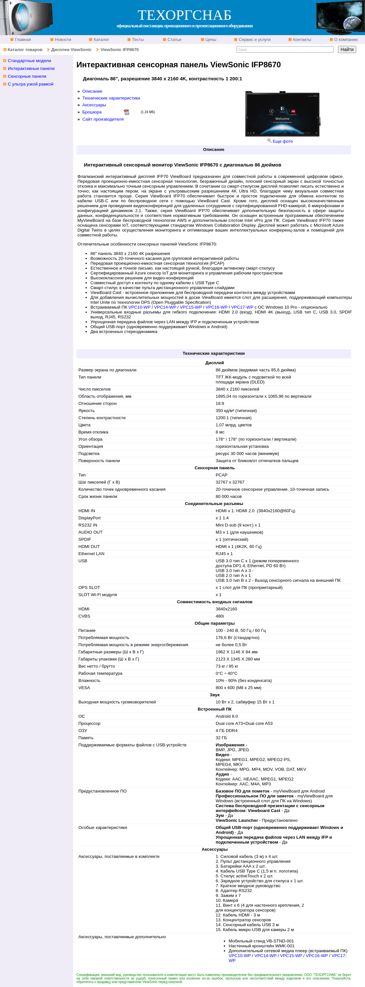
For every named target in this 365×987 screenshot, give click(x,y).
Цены (210, 39)
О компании (345, 39)
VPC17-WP (242, 307)
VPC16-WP (217, 307)
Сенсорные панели (27, 76)
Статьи (173, 39)
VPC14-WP (165, 307)
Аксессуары (94, 104)
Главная (22, 39)
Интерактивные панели (31, 68)
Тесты (137, 39)
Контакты (301, 39)
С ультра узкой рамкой (30, 84)
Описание (92, 91)
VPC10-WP (139, 307)
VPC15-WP (191, 307)
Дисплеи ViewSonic (71, 49)
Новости (62, 39)
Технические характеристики (111, 98)
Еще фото (283, 141)
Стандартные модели (29, 60)
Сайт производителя (103, 119)
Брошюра (91, 112)
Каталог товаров (24, 49)
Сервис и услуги (254, 39)
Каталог (100, 39)
